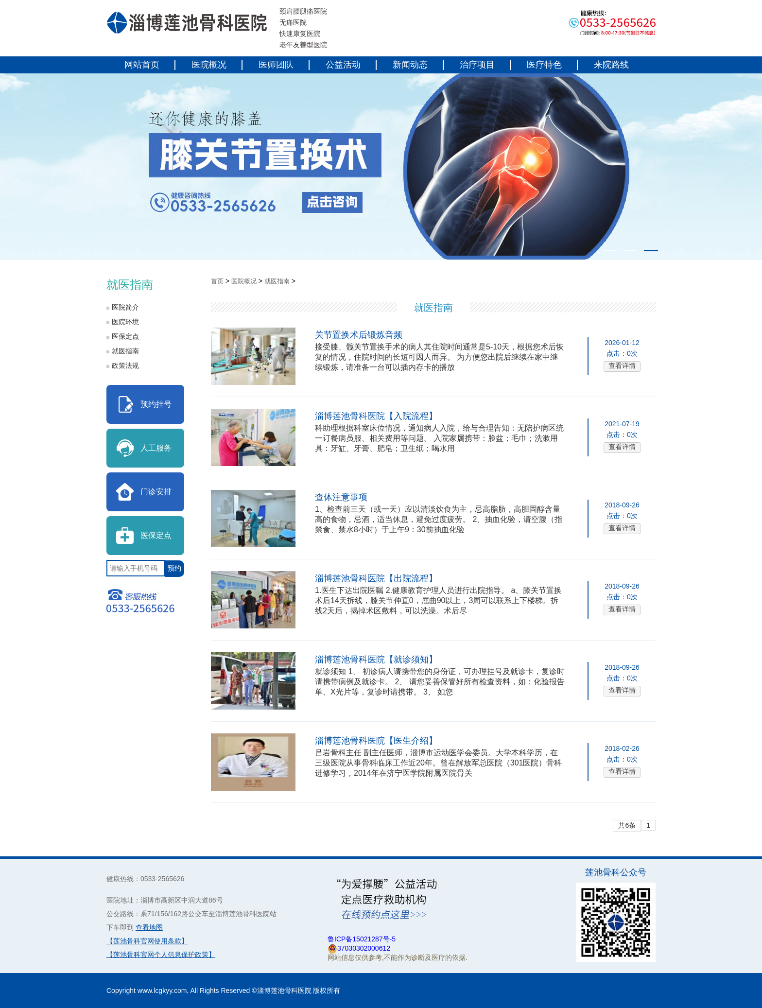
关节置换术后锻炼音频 (358, 335)
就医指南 (125, 351)
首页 (217, 281)
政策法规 (125, 365)
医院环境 (125, 322)
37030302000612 (363, 948)
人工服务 (156, 448)
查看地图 (149, 927)
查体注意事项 (341, 497)
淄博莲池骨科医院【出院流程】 (376, 578)
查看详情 (622, 365)
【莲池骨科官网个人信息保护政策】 (160, 954)
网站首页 (141, 65)
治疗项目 (477, 65)
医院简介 (125, 307)
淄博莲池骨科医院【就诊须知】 (376, 659)
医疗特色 (544, 65)
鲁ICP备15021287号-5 (362, 939)
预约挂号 (156, 404)
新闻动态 (410, 65)
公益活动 (343, 65)
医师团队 (276, 65)
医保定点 (125, 336)
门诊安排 (156, 491)
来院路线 (611, 65)
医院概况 (208, 65)
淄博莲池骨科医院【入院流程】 (376, 416)
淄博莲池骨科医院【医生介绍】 (376, 741)
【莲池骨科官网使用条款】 (147, 941)
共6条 (627, 825)
